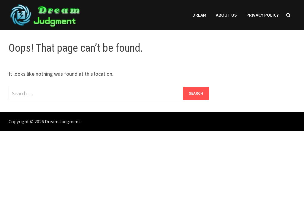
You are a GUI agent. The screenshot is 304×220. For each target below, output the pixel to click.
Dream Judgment (62, 121)
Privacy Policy (262, 15)
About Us (226, 15)
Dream (199, 15)
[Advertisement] (152, 175)
